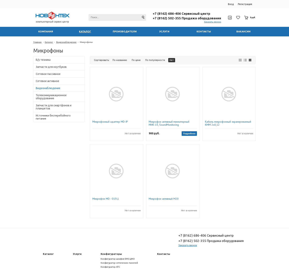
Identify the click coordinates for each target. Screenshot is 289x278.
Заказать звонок (212, 22)
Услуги (77, 254)
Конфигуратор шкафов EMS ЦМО (118, 259)
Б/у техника (43, 59)
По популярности (155, 60)
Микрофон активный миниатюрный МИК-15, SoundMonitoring (169, 123)
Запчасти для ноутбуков (51, 66)
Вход (231, 4)
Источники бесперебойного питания (53, 117)
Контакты (163, 254)
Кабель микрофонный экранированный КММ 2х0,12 (228, 123)
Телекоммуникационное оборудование (51, 97)
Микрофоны (86, 42)
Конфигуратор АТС (110, 267)
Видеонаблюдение (66, 42)
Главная (37, 42)
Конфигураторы (111, 254)
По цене (136, 60)
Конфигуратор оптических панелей (119, 263)
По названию (120, 60)
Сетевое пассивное (48, 73)
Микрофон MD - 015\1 (105, 198)
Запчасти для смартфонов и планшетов (53, 107)
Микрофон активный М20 (164, 198)
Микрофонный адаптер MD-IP (110, 121)
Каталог (49, 42)
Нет (172, 60)
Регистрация (245, 4)
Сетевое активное (47, 81)
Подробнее (189, 133)
